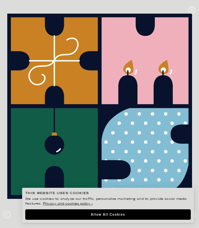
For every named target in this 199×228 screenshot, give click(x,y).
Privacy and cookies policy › (68, 203)
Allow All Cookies (108, 214)
